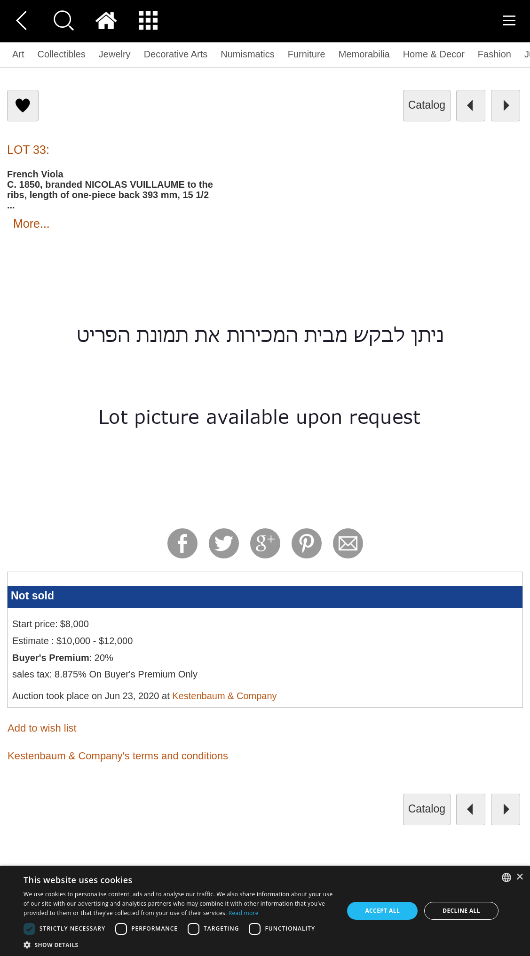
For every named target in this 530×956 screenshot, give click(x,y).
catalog (426, 105)
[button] (179, 944)
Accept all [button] (382, 911)
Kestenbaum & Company (224, 696)
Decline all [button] (461, 911)
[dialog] (265, 911)
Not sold (32, 596)
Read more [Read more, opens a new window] (244, 913)
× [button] (519, 877)
